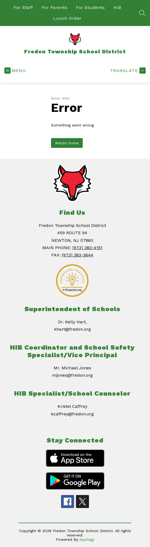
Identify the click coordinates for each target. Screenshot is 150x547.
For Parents (55, 7)
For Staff (23, 7)
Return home (67, 143)
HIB (117, 7)
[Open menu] (15, 70)
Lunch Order (67, 18)
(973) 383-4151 (87, 247)
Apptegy (86, 539)
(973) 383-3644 (77, 255)
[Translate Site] (127, 70)
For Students (90, 7)
